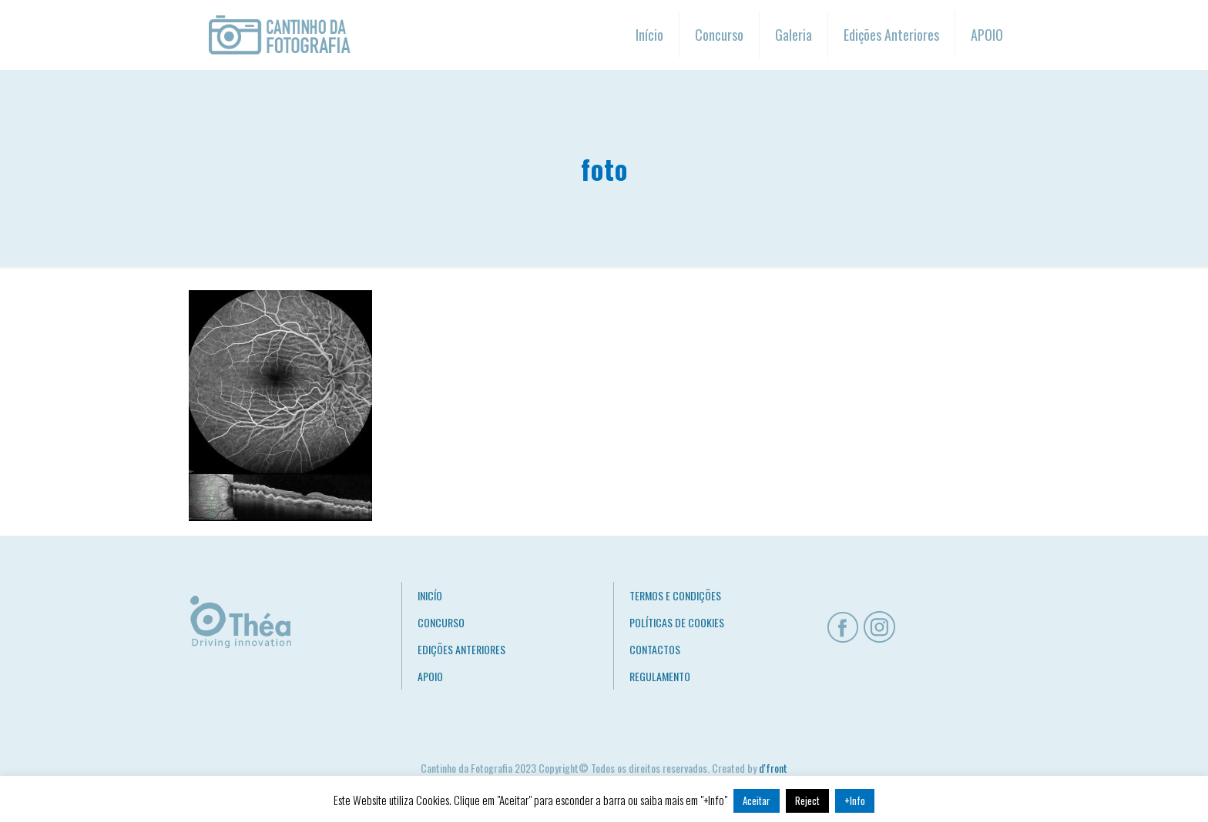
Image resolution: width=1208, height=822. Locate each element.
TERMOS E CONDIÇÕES (675, 595)
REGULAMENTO (659, 676)
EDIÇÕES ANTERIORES (461, 649)
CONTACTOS (654, 649)
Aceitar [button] (756, 800)
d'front (773, 768)
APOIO (430, 676)
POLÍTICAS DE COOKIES (676, 622)
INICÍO (430, 595)
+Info (854, 800)
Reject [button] (807, 800)
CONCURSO (441, 622)
